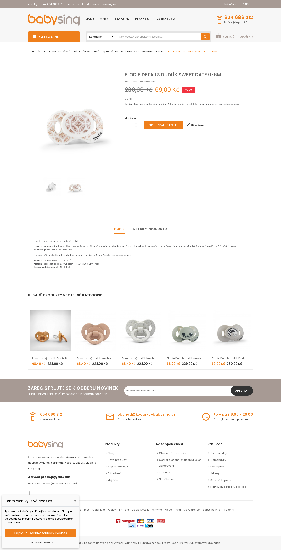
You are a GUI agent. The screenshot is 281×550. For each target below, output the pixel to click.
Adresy (215, 473)
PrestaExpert (170, 543)
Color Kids (99, 509)
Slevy (111, 453)
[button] (234, 36)
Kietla (168, 509)
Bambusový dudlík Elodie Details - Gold (50, 358)
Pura (178, 509)
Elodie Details (140, 509)
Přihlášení (114, 473)
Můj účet (113, 480)
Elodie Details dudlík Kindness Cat (230, 358)
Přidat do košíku (163, 125)
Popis (119, 228)
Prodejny (165, 472)
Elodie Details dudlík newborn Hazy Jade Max (185, 358)
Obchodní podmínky (172, 453)
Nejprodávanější (118, 466)
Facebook (29, 493)
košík (234, 36)
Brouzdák (214, 543)
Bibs (87, 509)
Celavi (112, 509)
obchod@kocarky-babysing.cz (96, 4)
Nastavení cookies (40, 542)
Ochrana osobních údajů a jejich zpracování (180, 462)
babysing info (211, 509)
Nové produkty (117, 460)
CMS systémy (197, 543)
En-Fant (124, 509)
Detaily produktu (150, 228)
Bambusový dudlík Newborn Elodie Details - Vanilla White (140, 358)
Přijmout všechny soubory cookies (40, 533)
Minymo (157, 509)
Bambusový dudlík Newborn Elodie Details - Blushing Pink (95, 358)
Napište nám (167, 479)
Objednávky (218, 460)
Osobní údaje (219, 453)
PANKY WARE (132, 543)
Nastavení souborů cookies (228, 487)
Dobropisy (217, 466)
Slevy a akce (191, 509)
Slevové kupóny (220, 480)
